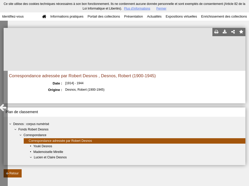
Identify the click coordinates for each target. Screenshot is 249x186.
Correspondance (34, 135)
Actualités (154, 16)
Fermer (161, 8)
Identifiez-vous (13, 16)
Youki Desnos (42, 146)
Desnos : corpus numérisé (31, 124)
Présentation (133, 16)
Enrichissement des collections (224, 16)
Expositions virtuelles (181, 16)
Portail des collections (104, 16)
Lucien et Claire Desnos (50, 157)
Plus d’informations (137, 8)
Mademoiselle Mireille (48, 152)
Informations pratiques (67, 16)
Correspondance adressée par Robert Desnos (60, 141)
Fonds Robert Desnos (33, 129)
